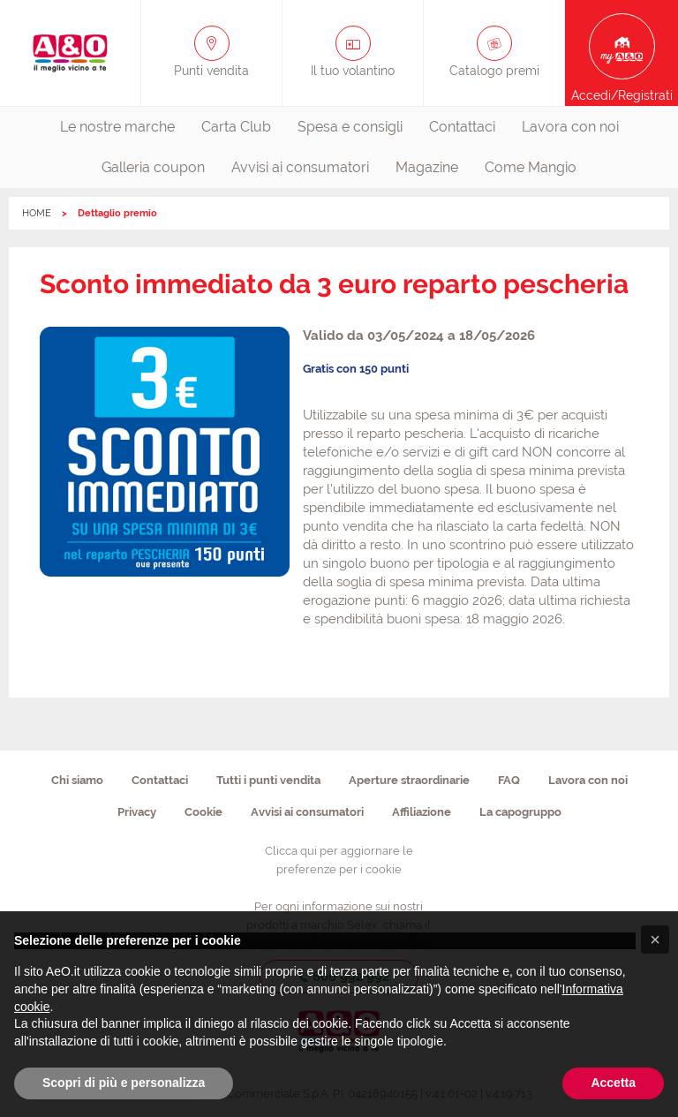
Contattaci (462, 126)
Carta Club (236, 126)
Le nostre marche (117, 126)
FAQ (509, 780)
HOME (36, 213)
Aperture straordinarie (409, 780)
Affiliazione (421, 812)
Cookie (203, 812)
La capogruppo (520, 812)
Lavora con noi (570, 126)
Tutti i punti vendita (268, 780)
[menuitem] (117, 127)
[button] (655, 939)
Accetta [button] (613, 1082)
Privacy (136, 812)
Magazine (427, 167)
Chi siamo (77, 780)
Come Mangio (530, 167)
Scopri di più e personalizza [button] (123, 1082)
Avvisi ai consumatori (300, 167)
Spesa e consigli (350, 126)
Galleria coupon (153, 167)
